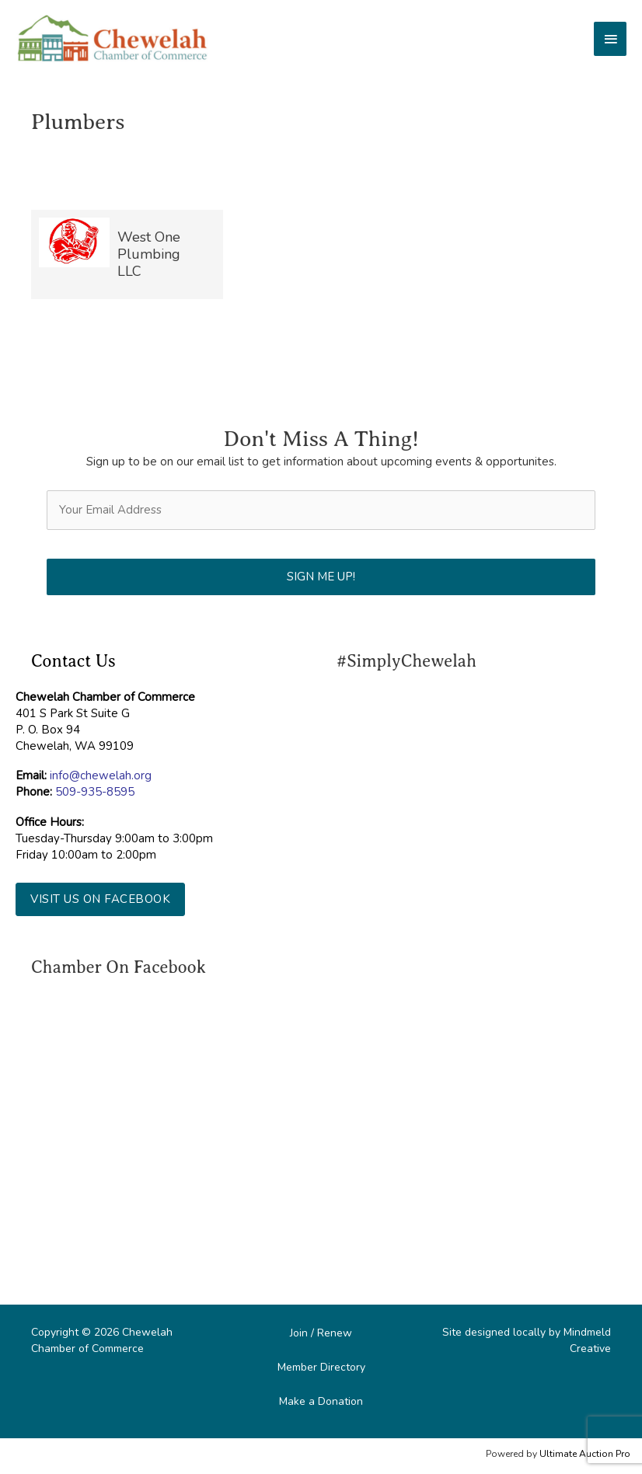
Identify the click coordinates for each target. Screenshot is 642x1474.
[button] (100, 899)
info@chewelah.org (101, 775)
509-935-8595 (94, 792)
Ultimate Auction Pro (584, 1454)
